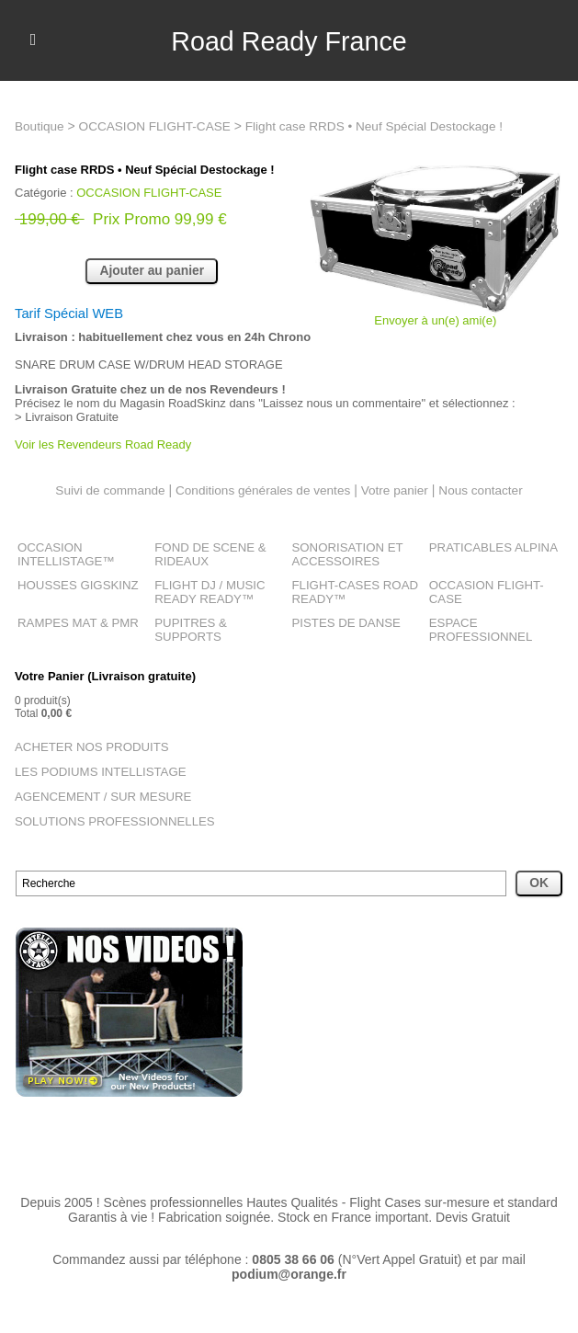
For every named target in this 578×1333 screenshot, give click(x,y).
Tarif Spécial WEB (73, 313)
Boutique (40, 126)
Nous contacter (486, 491)
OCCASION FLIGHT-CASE (158, 126)
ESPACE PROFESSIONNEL (476, 626)
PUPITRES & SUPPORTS (218, 619)
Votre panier (398, 491)
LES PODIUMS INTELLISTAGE (92, 765)
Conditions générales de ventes (262, 491)
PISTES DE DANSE (341, 619)
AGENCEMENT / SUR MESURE (95, 789)
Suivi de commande (105, 491)
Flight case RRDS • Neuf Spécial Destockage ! (384, 126)
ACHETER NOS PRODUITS (84, 741)
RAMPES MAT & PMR (72, 619)
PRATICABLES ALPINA (487, 547)
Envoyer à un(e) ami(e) (435, 320)
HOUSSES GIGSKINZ (72, 583)
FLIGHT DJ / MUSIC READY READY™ (204, 590)
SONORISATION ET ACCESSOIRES (342, 554)
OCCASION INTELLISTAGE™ (61, 554)
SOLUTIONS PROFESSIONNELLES (105, 813)
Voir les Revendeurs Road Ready (103, 445)
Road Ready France (288, 40)
